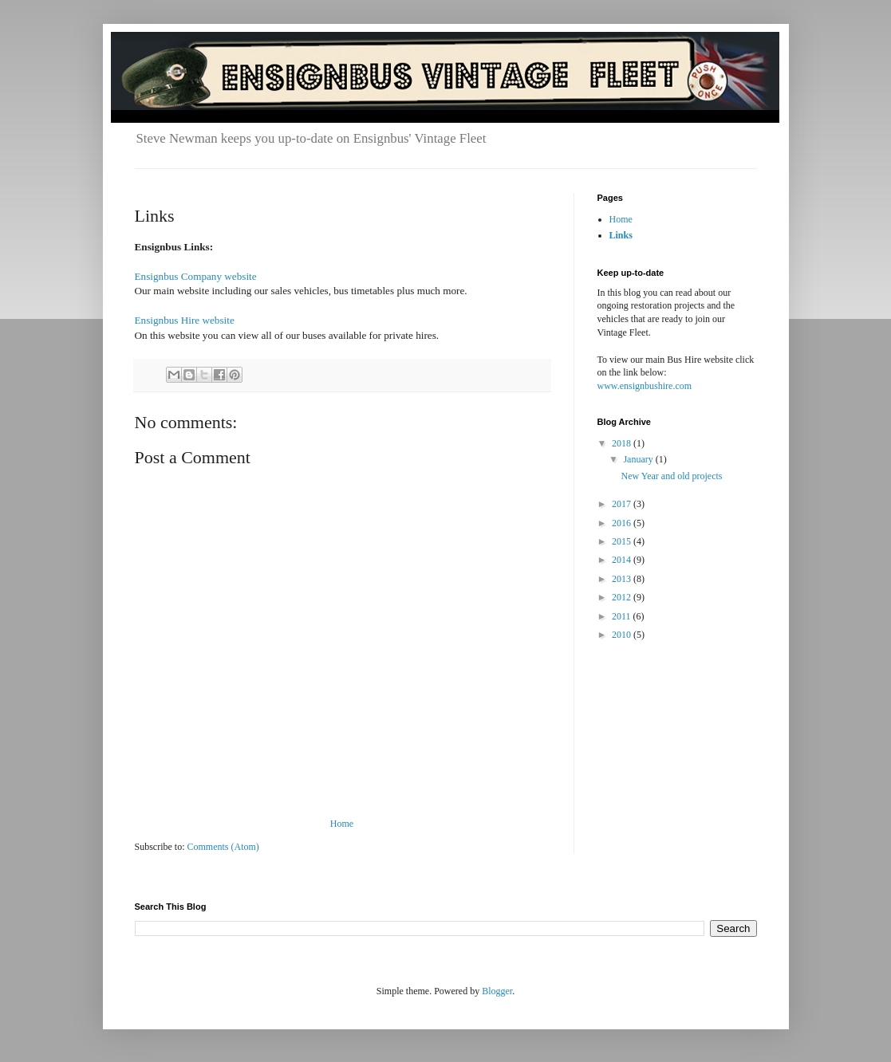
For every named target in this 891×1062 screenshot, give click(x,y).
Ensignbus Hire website (185, 320)
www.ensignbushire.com (644, 385)
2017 (622, 503)
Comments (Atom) (223, 846)
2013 (622, 578)
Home (341, 823)
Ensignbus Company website (196, 276)
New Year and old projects (671, 476)
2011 (622, 616)
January (639, 459)
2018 (622, 443)
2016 (622, 523)
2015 (622, 541)
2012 (622, 597)
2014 (622, 559)
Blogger (497, 991)
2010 (622, 634)
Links (621, 235)
